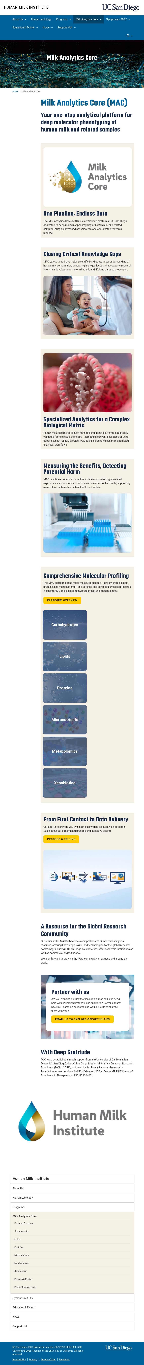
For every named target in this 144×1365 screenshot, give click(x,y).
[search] (129, 36)
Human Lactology (41, 19)
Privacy (33, 1359)
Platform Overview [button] (62, 600)
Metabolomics (65, 751)
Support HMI (67, 27)
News (48, 27)
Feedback (64, 1359)
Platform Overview (23, 1223)
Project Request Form (25, 1287)
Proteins (64, 688)
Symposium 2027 (118, 19)
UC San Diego (121, 9)
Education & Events (25, 27)
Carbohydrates (64, 624)
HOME (15, 91)
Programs (63, 19)
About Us (19, 19)
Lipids (64, 656)
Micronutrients (64, 719)
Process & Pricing (61, 839)
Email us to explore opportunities (82, 1019)
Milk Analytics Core (88, 19)
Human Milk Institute (26, 7)
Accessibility (19, 1359)
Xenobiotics (64, 783)
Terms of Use (48, 1359)
